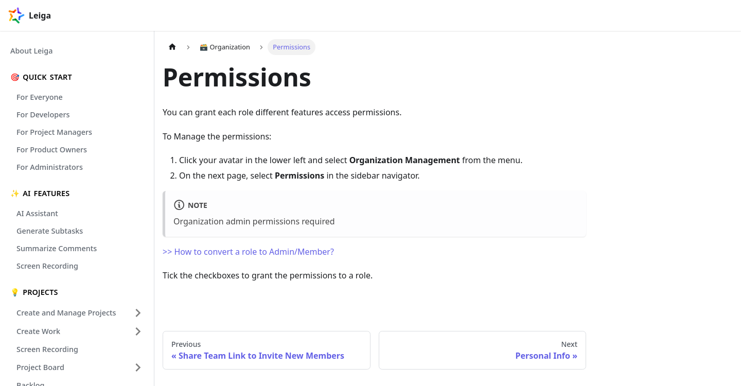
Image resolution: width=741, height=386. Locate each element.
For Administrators (49, 167)
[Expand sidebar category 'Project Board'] (138, 367)
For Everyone (39, 97)
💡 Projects (34, 292)
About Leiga (31, 51)
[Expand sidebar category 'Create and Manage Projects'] (138, 313)
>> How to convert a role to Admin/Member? (248, 251)
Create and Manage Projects (66, 313)
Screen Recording (47, 266)
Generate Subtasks (49, 231)
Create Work (38, 331)
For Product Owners (51, 149)
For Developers (43, 114)
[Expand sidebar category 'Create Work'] (138, 331)
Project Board (40, 367)
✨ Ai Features (39, 193)
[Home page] (172, 47)
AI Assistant (37, 213)
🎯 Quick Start (41, 77)
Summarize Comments (56, 248)
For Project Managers (54, 132)
